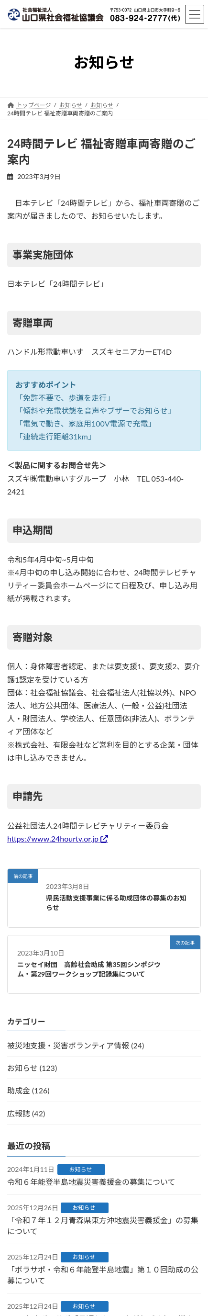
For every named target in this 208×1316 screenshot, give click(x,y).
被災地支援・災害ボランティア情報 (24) (75, 1045)
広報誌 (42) (26, 1113)
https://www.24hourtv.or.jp (53, 838)
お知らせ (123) (32, 1067)
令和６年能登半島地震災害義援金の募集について (91, 1181)
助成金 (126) (28, 1090)
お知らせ (80, 1169)
